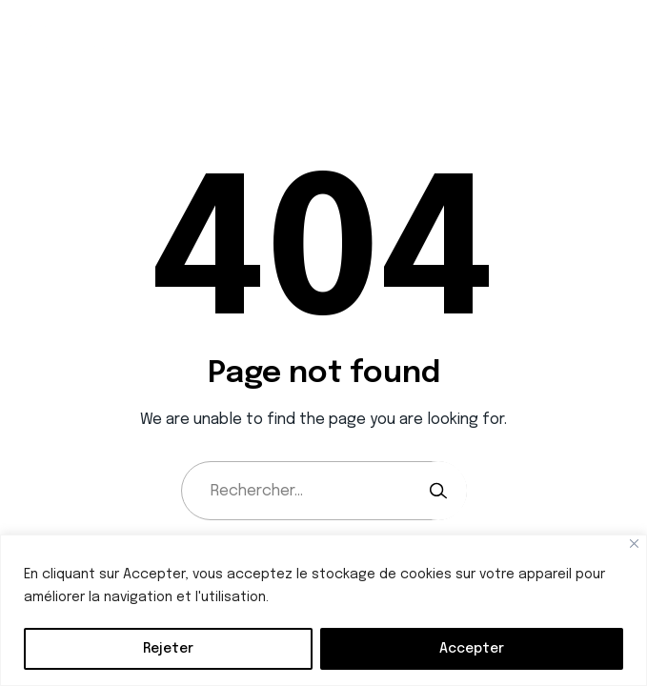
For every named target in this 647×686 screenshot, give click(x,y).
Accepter (471, 649)
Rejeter (168, 649)
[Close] (634, 543)
